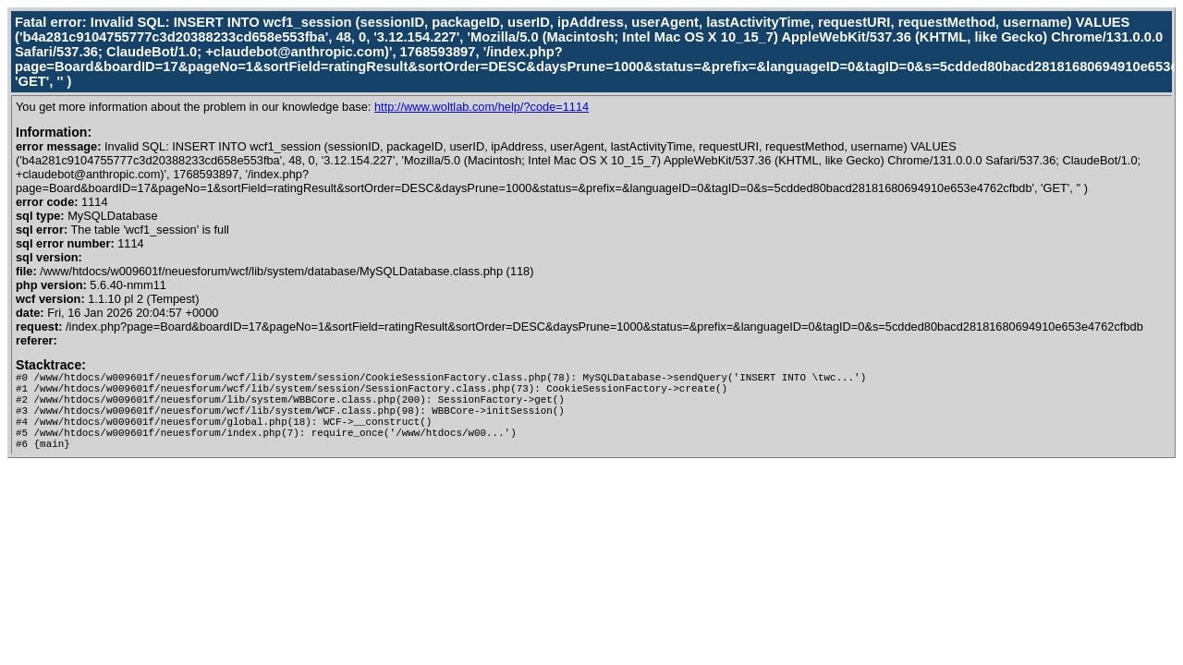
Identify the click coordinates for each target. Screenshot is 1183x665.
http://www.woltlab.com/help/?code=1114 (481, 107)
